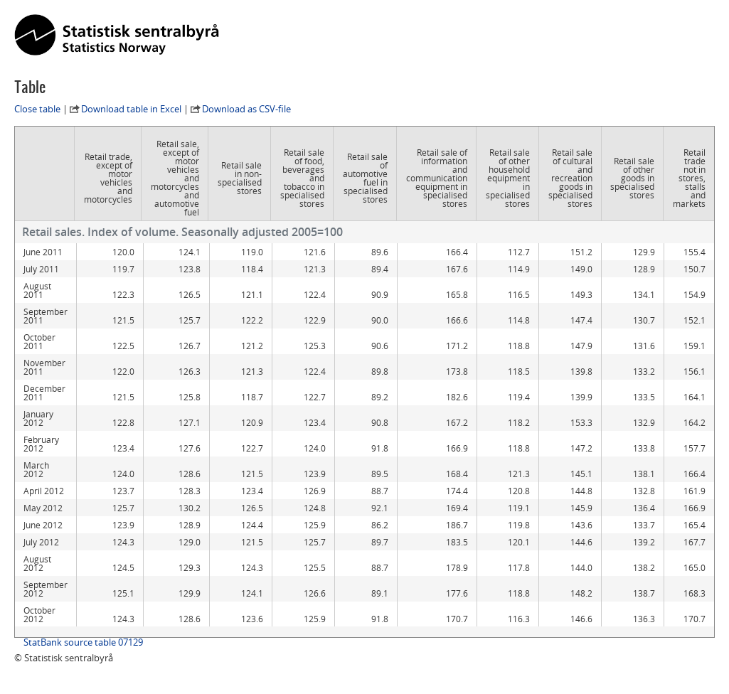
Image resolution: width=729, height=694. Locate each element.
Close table (37, 108)
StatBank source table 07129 (83, 642)
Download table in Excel (131, 108)
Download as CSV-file (246, 108)
